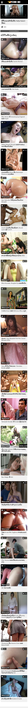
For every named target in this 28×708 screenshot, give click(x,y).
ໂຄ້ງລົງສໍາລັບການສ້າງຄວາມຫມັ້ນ (11, 505)
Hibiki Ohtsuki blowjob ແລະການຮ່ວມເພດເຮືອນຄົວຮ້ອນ (13, 145)
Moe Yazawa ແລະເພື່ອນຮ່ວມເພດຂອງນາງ (13, 561)
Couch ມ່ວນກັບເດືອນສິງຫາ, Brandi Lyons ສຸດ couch (12, 228)
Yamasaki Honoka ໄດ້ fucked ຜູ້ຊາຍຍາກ (13, 422)
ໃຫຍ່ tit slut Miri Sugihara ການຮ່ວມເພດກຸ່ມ (13, 533)
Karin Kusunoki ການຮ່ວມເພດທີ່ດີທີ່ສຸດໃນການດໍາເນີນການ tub (13, 672)
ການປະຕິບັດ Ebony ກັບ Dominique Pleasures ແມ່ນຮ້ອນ (12, 173)
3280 (4, 27)
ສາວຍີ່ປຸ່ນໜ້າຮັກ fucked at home (11, 699)
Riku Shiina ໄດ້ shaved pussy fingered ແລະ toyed (13, 117)
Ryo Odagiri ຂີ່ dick (7, 477)
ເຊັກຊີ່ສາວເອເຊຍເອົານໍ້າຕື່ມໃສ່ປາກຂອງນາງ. (13, 395)
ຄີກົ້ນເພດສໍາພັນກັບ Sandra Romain (12, 61)
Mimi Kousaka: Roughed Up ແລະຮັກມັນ (13, 283)
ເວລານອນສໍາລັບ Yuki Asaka (10, 89)
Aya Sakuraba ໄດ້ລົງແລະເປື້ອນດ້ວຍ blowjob (12, 201)
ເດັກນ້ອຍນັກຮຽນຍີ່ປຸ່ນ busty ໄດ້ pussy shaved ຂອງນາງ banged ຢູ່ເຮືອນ (13, 616)
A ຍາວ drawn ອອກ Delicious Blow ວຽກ (13, 311)
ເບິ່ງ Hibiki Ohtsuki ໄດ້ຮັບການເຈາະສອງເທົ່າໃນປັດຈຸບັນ (13, 450)
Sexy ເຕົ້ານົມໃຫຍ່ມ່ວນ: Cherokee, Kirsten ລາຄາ (11, 367)
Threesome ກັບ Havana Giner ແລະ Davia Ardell (12, 644)
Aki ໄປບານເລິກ (6, 588)
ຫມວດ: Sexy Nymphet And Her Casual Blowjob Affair (13, 339)
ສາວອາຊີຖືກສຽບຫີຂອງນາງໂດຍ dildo (13, 255)
